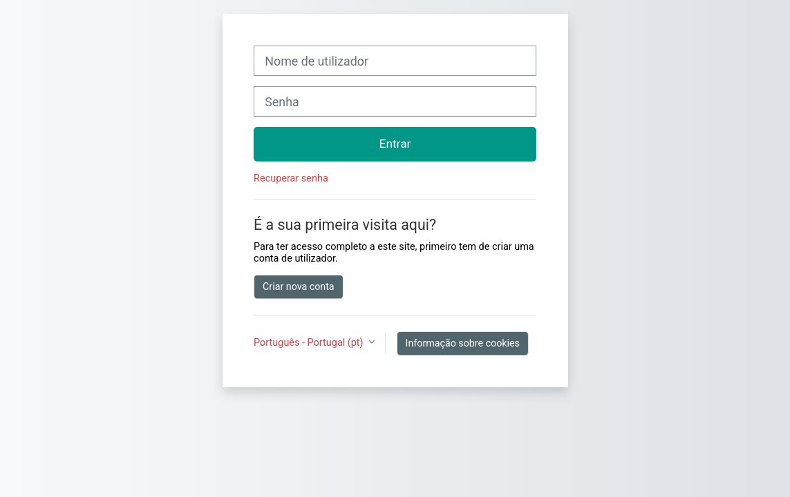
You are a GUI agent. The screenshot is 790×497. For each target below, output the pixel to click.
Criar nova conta (299, 286)
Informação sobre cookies (463, 343)
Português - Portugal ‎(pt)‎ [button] (310, 343)
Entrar (395, 143)
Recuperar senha (291, 178)
